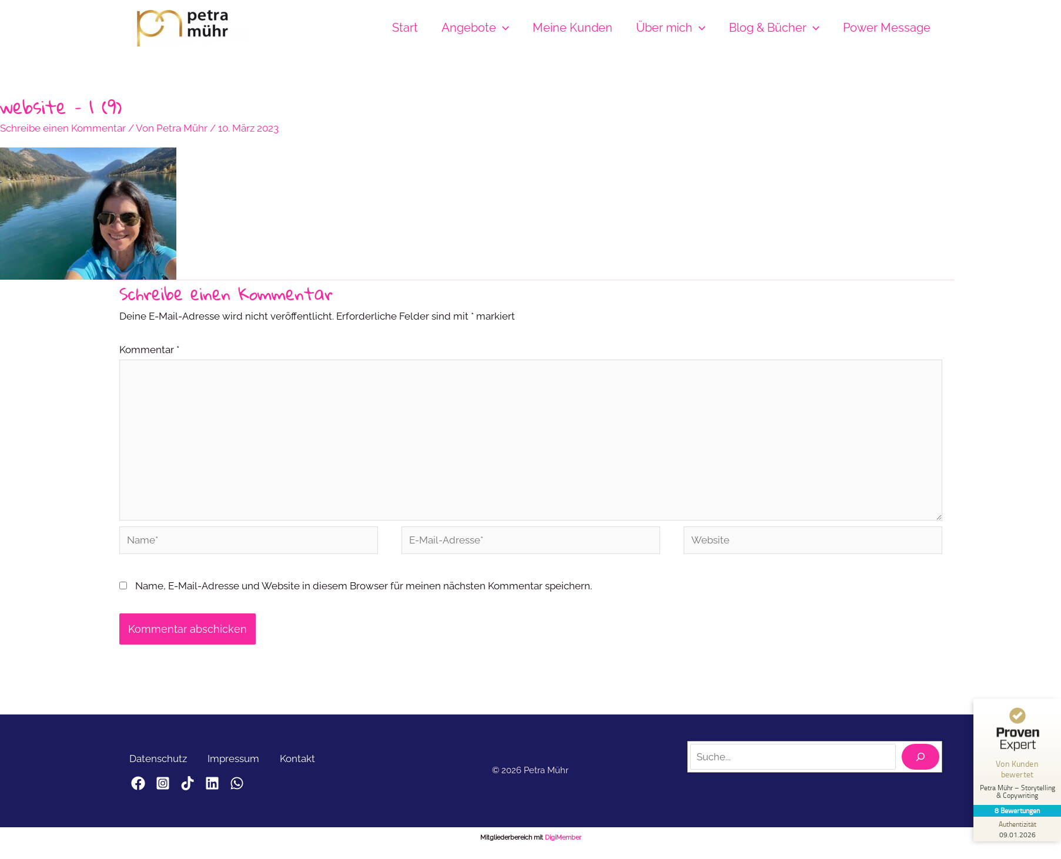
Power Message (887, 28)
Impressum (238, 762)
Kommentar (149, 349)
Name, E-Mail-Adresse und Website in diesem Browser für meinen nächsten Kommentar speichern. (363, 590)
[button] (502, 27)
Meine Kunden (572, 28)
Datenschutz (160, 762)
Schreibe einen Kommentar (63, 128)
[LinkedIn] (233, 787)
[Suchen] (920, 761)
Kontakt (305, 762)
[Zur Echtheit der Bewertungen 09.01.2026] (1017, 829)
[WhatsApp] (265, 787)
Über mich (670, 27)
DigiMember (563, 841)
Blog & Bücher (774, 27)
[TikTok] (202, 787)
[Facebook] (138, 787)
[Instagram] (170, 787)
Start (405, 28)
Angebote (475, 27)
